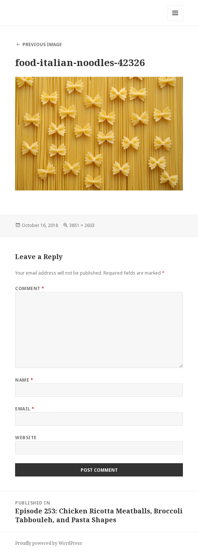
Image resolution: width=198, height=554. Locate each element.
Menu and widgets (175, 20)
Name (24, 380)
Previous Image (42, 44)
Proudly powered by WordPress (48, 543)
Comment (29, 288)
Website (25, 437)
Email (24, 409)
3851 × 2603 (82, 225)
